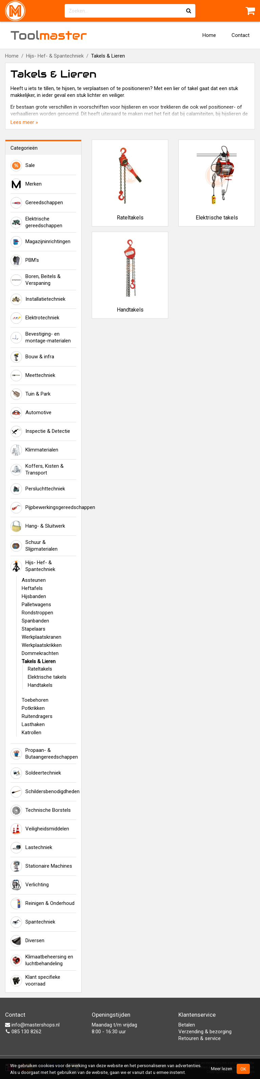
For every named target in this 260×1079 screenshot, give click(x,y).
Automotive (30, 413)
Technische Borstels (40, 810)
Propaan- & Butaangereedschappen (43, 753)
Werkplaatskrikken (42, 645)
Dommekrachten (40, 653)
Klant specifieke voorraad (35, 980)
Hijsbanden (34, 596)
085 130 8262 (23, 1032)
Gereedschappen (36, 203)
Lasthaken (33, 724)
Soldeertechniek (35, 773)
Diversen (27, 941)
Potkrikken (33, 708)
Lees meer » (24, 122)
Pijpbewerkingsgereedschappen (43, 507)
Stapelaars (33, 629)
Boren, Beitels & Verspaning (35, 279)
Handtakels (40, 685)
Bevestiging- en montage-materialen (40, 337)
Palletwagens (36, 604)
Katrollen (31, 732)
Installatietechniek (37, 299)
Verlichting (29, 885)
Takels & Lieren (39, 661)
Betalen (186, 1025)
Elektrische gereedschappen (36, 222)
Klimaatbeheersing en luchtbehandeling (41, 960)
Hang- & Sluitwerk (37, 526)
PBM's (24, 260)
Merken (26, 184)
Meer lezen (221, 1068)
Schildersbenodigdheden (43, 792)
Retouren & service (199, 1038)
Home (209, 35)
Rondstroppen (37, 613)
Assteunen (34, 580)
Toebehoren (35, 700)
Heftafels (32, 588)
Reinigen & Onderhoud (42, 903)
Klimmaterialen (34, 450)
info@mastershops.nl (32, 1025)
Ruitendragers (37, 716)
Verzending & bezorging (205, 1032)
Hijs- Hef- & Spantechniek (55, 56)
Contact (241, 35)
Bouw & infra (32, 357)
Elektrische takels (47, 677)
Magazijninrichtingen (40, 242)
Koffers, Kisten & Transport (37, 469)
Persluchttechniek (37, 489)
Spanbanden (35, 621)
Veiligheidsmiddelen (39, 829)
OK (243, 1069)
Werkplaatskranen (41, 637)
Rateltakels (40, 669)
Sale (22, 165)
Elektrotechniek (34, 318)
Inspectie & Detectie (40, 431)
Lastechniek (31, 847)
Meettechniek (32, 375)
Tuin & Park (30, 394)
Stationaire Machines (41, 866)
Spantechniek (32, 922)
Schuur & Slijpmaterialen (34, 545)
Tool (48, 35)
